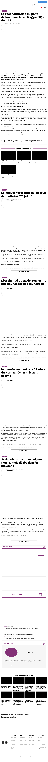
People (39, 742)
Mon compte (42, 1)
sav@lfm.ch (42, 754)
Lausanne (13, 740)
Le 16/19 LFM (31, 743)
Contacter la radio (24, 743)
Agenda (39, 740)
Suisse (12, 743)
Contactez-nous (10, 2)
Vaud (12, 742)
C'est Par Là (31, 742)
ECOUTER (44, 7)
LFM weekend (31, 744)
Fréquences (22, 742)
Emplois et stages (23, 744)
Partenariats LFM (23, 746)
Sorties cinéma (41, 739)
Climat (12, 739)
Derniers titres (23, 740)
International (13, 744)
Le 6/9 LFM (31, 739)
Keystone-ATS (9, 24)
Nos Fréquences (41, 743)
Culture (12, 747)
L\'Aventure (31, 746)
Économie (13, 746)
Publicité (4, 2)
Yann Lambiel (31, 740)
